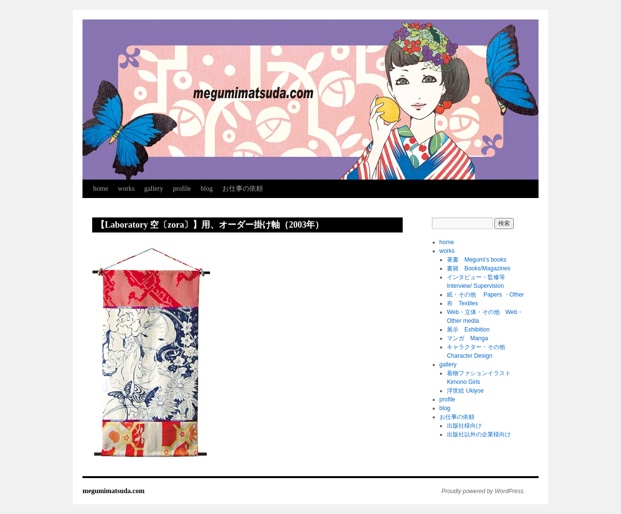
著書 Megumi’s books (476, 259)
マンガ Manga (467, 338)
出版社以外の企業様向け (479, 434)
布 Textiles (462, 303)
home (100, 188)
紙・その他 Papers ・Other (485, 294)
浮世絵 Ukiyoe (465, 390)
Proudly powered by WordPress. (483, 491)
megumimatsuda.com (113, 491)
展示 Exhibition (468, 329)
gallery (153, 188)
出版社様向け (464, 425)
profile (182, 188)
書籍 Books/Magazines (478, 268)
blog (207, 188)
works (126, 188)
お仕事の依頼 (242, 188)
